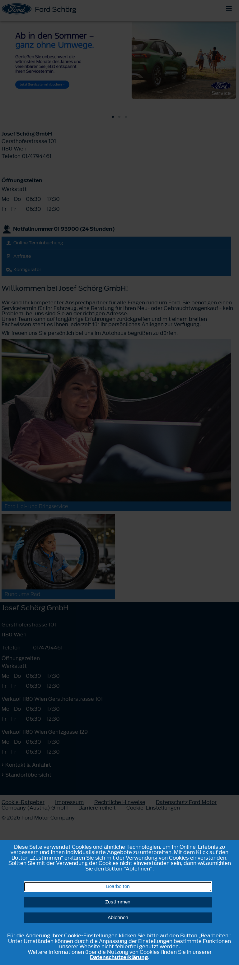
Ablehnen (118, 917)
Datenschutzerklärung (119, 957)
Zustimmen (117, 902)
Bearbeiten (118, 886)
